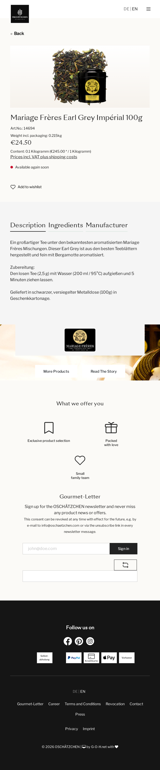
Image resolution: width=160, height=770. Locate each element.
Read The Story (104, 371)
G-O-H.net (99, 747)
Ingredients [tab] (65, 225)
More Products (56, 371)
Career (54, 704)
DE (127, 8)
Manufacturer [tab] (107, 225)
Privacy (71, 728)
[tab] (28, 225)
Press (80, 714)
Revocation (115, 704)
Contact (136, 704)
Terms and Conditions (83, 704)
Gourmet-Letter (30, 704)
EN (135, 8)
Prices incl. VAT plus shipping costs (43, 156)
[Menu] (148, 9)
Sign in (123, 548)
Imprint (89, 728)
